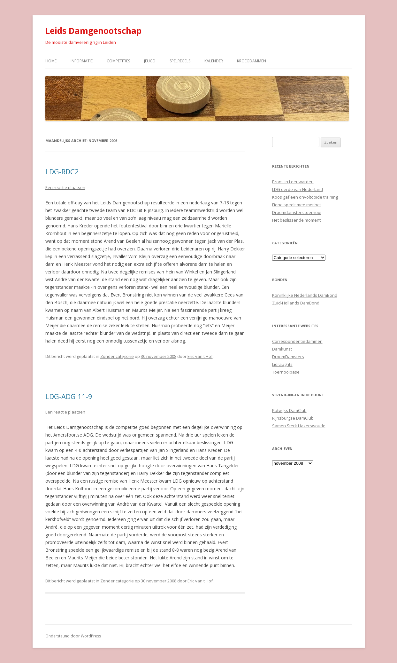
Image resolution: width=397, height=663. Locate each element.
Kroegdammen (251, 61)
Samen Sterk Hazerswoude (298, 426)
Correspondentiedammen (297, 341)
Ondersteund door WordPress (73, 636)
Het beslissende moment (296, 220)
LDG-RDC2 (62, 171)
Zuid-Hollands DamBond (295, 303)
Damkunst (282, 349)
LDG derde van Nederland (297, 189)
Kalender (213, 61)
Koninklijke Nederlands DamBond (304, 295)
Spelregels (180, 61)
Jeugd (150, 61)
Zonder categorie (117, 356)
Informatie (82, 61)
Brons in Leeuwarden (293, 182)
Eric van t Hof (200, 356)
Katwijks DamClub (289, 410)
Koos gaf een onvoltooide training (305, 197)
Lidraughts (282, 364)
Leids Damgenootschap (93, 30)
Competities (118, 61)
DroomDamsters (288, 356)
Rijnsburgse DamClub (293, 418)
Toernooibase (286, 372)
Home (51, 61)
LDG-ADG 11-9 (68, 396)
